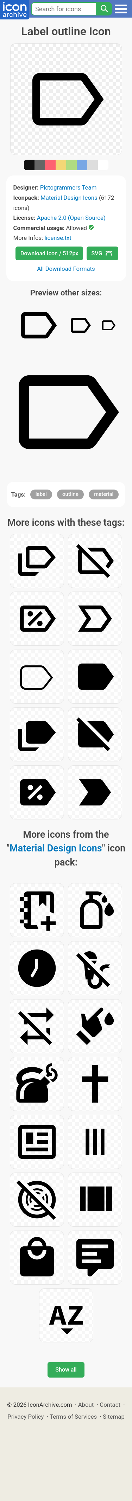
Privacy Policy (25, 1416)
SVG (102, 253)
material (103, 494)
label (41, 494)
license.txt (57, 237)
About (86, 1404)
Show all (65, 1369)
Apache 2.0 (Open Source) (71, 217)
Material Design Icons (69, 197)
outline (70, 494)
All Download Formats (66, 268)
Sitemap (114, 1416)
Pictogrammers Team (68, 187)
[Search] (104, 8)
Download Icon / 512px (49, 253)
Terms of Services (73, 1416)
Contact (110, 1404)
